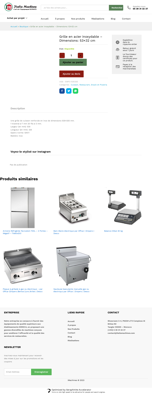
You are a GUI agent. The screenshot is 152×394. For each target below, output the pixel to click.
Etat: (61, 49)
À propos (60, 19)
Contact (126, 19)
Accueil (45, 19)
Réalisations (97, 19)
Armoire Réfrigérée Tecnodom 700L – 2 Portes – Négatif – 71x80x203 (25, 232)
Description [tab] (18, 108)
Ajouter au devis (71, 74)
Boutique (24, 26)
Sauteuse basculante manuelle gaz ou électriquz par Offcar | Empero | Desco (71, 290)
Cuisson (74, 85)
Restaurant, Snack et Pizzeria (93, 85)
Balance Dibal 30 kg (113, 231)
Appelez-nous (139, 6)
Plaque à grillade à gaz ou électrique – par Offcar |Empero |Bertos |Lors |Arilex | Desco (23, 290)
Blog (113, 19)
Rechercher (117, 8)
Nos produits (78, 19)
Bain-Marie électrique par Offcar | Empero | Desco (74, 232)
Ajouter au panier (73, 62)
